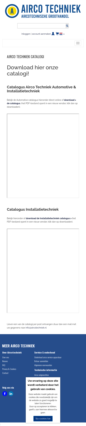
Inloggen (25, 34)
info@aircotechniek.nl (36, 327)
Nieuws (5, 361)
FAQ (3, 365)
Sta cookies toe (43, 418)
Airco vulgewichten (41, 374)
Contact (5, 372)
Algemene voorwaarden (43, 365)
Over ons (5, 357)
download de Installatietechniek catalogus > (48, 218)
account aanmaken (41, 34)
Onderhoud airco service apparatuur (47, 357)
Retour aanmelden (41, 361)
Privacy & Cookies (9, 368)
